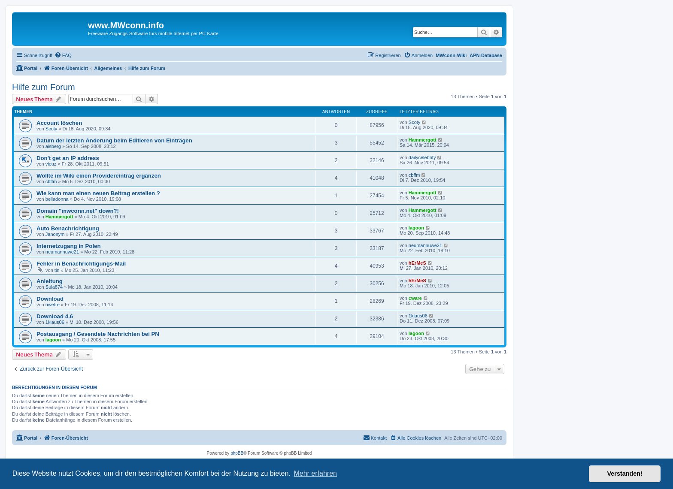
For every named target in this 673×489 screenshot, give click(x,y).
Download (50, 299)
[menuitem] (63, 55)
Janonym (55, 234)
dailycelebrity (422, 157)
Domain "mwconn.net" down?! (77, 211)
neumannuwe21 (62, 251)
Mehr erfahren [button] (315, 473)
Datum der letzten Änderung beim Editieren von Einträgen (114, 140)
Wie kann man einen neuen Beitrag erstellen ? (98, 193)
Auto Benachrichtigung (67, 228)
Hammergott (423, 139)
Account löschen (59, 123)
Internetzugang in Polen (68, 246)
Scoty (51, 128)
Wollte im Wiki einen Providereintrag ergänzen (98, 175)
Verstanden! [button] (625, 473)
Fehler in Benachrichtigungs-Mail (81, 263)
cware (415, 298)
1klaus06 (54, 322)
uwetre (52, 304)
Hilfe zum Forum (43, 87)
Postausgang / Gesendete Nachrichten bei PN (97, 334)
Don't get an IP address (67, 158)
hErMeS (417, 263)
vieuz (51, 163)
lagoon (416, 227)
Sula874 (54, 287)
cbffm (51, 181)
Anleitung (49, 281)
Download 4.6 (54, 316)
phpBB (236, 453)
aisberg (53, 146)
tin (57, 270)
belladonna (57, 199)
